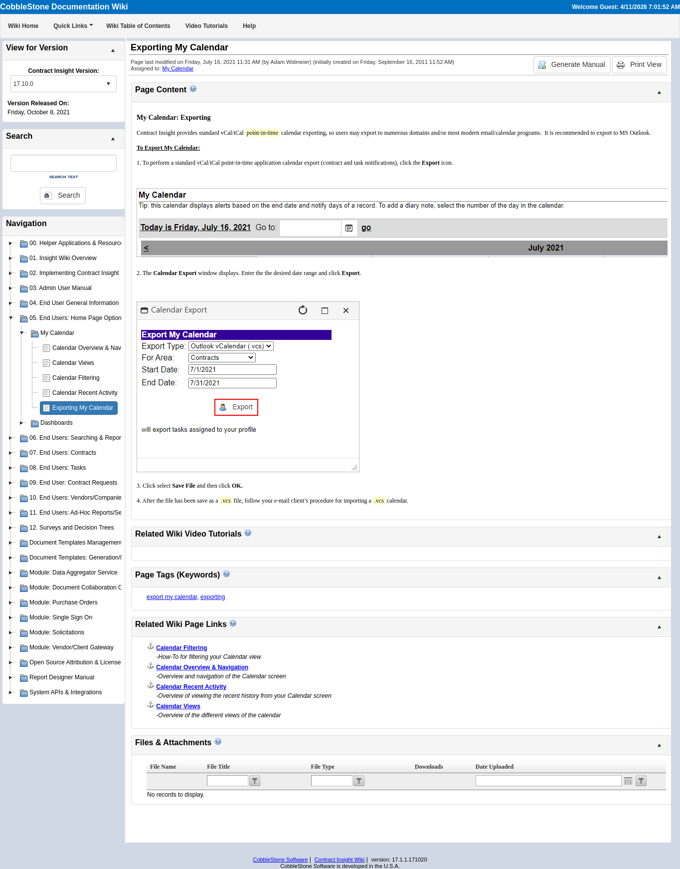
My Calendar (178, 68)
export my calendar (172, 596)
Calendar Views (73, 362)
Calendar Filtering (76, 377)
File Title (218, 766)
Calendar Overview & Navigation (95, 347)
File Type (323, 766)
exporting (212, 596)
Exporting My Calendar (82, 407)
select (108, 84)
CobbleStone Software (280, 860)
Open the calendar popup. (628, 780)
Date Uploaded (494, 766)
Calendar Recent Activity (85, 392)
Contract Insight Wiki (340, 860)
